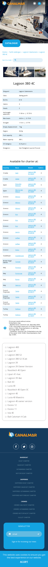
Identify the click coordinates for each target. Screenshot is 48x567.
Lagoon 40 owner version (20, 401)
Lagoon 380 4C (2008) (32, 185)
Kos (16, 214)
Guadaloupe (19, 256)
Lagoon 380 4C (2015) (32, 220)
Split (16, 173)
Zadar (17, 179)
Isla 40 (11, 413)
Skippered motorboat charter (24, 495)
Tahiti (17, 291)
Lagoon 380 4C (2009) (32, 179)
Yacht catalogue (15, 52)
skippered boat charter (24, 483)
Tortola (17, 262)
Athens (17, 197)
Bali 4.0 (11, 382)
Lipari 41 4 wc (14, 374)
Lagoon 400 (13, 347)
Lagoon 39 (13, 362)
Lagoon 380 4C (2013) (32, 309)
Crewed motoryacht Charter (24, 513)
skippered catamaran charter (24, 491)
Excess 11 (12, 409)
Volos (17, 250)
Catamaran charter (24, 469)
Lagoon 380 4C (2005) (32, 315)
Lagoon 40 (13, 393)
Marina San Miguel (19, 191)
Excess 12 (12, 405)
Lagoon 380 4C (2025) (32, 173)
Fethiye (17, 309)
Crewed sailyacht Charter (24, 505)
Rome (17, 279)
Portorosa (18, 273)
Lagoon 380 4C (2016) (32, 202)
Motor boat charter (24, 473)
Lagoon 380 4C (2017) (32, 208)
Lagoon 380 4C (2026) (32, 244)
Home (4, 52)
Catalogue (11, 43)
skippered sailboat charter (24, 487)
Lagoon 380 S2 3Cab (17, 359)
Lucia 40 (11, 386)
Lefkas (17, 238)
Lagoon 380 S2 (15, 355)
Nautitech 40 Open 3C (18, 389)
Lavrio (17, 232)
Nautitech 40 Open (17, 370)
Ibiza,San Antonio (18, 185)
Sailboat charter (24, 465)
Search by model (7, 60)
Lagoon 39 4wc (15, 378)
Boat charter (24, 461)
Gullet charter (24, 517)
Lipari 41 (12, 351)
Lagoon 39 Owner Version (20, 366)
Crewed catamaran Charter (24, 509)
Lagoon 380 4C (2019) (32, 261)
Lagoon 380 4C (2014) (32, 196)
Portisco (18, 267)
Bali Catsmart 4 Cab (17, 417)
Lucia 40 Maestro (16, 397)
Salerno (18, 285)
